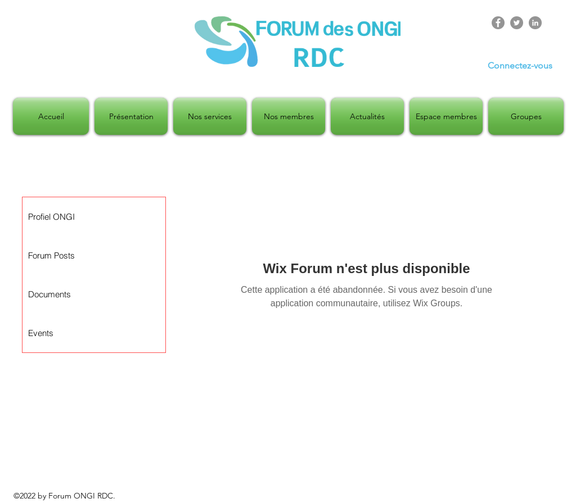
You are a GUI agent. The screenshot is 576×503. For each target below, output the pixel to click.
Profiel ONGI (51, 216)
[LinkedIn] (535, 22)
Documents (49, 294)
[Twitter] (516, 22)
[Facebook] (498, 22)
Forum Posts (51, 255)
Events (40, 333)
